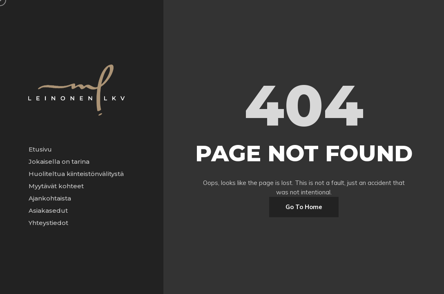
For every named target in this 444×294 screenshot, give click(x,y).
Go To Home (304, 207)
